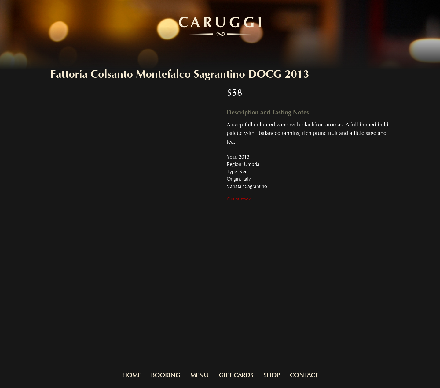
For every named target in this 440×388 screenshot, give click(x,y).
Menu (199, 375)
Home (131, 375)
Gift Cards (236, 375)
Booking (165, 375)
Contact (304, 375)
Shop (271, 375)
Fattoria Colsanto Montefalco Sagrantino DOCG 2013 (179, 74)
